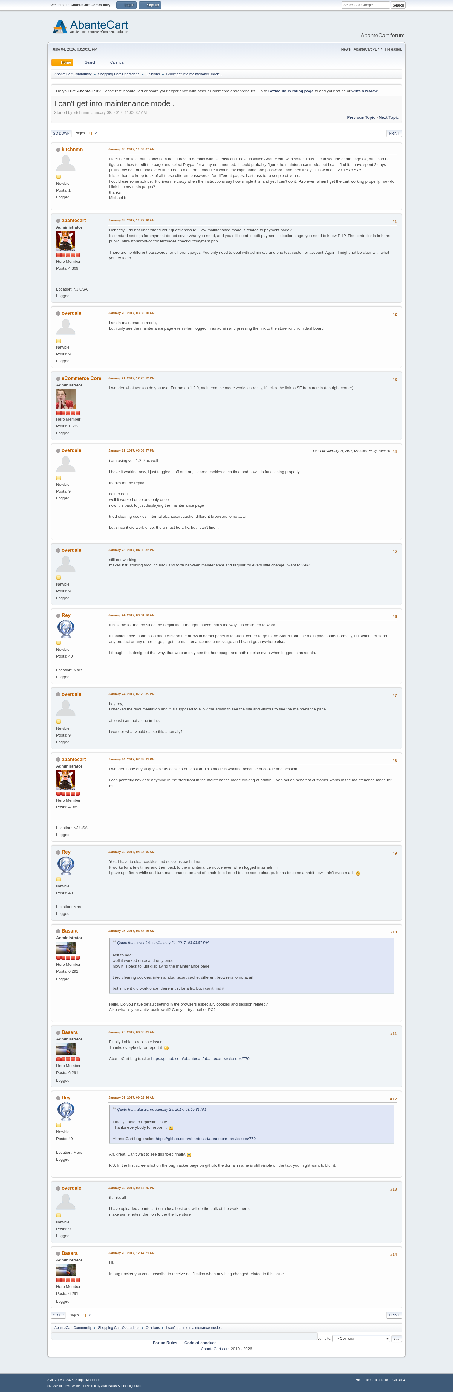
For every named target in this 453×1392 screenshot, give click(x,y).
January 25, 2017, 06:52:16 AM (131, 931)
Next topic (389, 117)
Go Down (61, 133)
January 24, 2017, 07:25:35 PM (131, 694)
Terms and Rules (377, 1380)
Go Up (58, 1315)
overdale (71, 313)
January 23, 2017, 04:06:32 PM (131, 550)
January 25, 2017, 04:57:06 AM (131, 852)
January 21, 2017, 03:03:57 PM (131, 450)
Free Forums (72, 1386)
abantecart (74, 220)
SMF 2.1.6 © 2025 (60, 1380)
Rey (66, 615)
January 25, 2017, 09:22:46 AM (131, 1097)
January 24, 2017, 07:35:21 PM (131, 759)
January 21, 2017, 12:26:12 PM (131, 378)
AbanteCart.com (215, 1349)
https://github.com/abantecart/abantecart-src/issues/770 (200, 1058)
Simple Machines (87, 1380)
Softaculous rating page (291, 91)
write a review (364, 91)
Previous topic (361, 117)
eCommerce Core (81, 378)
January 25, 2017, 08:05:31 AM (131, 1032)
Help (359, 1380)
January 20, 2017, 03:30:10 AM (131, 313)
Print (394, 133)
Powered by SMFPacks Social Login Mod (113, 1386)
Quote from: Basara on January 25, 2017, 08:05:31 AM (161, 1109)
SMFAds (52, 1386)
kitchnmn (72, 149)
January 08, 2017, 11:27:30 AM (131, 220)
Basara (69, 930)
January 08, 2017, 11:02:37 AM (131, 149)
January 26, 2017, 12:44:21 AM (131, 1253)
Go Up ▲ (399, 1380)
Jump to (324, 1338)
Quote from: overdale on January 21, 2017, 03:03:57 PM (163, 943)
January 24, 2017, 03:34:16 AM (131, 615)
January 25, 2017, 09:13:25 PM (131, 1188)
